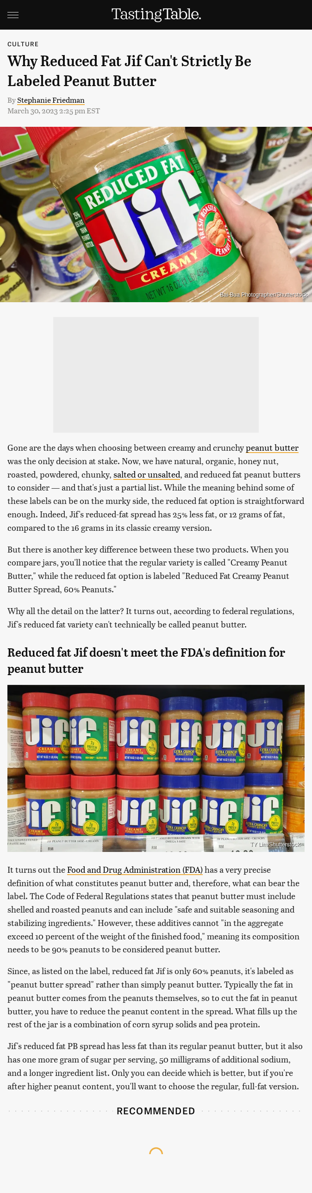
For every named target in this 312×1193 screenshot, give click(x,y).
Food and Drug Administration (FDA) (135, 869)
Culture (23, 44)
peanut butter (272, 447)
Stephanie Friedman (51, 99)
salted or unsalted (146, 474)
